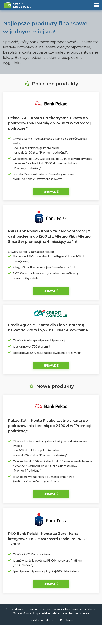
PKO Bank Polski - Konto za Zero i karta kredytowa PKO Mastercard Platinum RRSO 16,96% (47, 539)
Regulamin (66, 620)
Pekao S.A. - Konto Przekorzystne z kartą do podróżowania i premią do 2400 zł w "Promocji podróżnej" (49, 123)
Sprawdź (51, 191)
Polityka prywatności (41, 620)
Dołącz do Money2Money (47, 613)
